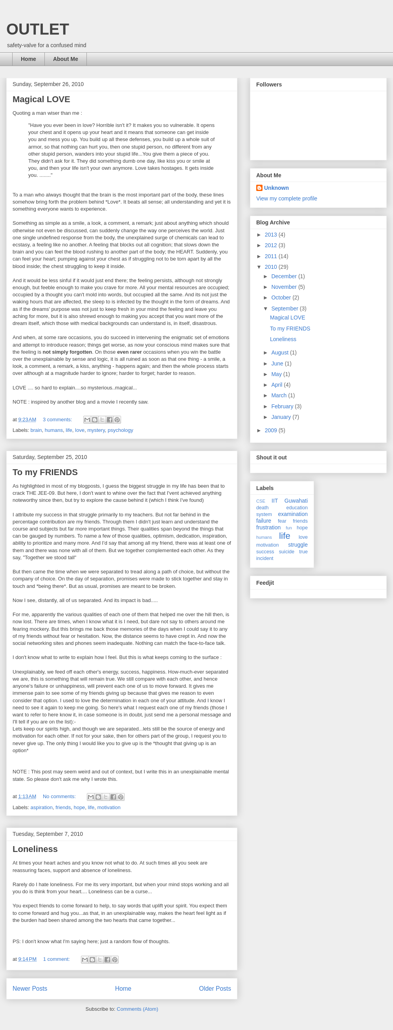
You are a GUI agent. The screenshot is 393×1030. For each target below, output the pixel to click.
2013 (272, 234)
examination (293, 514)
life (69, 430)
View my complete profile (286, 198)
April (277, 385)
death (262, 507)
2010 (272, 267)
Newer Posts (30, 988)
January (281, 417)
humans (54, 430)
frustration (268, 527)
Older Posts (215, 988)
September (285, 308)
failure (263, 521)
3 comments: (58, 419)
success (265, 551)
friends (63, 807)
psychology (120, 430)
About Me (65, 59)
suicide (286, 551)
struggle (298, 545)
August (280, 352)
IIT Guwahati (290, 501)
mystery (96, 430)
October (281, 297)
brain (36, 430)
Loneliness (35, 849)
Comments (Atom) (137, 1009)
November (284, 287)
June (278, 363)
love (79, 430)
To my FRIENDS (45, 472)
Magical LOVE (41, 99)
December (284, 276)
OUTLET (37, 29)
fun (289, 527)
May (277, 374)
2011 (272, 256)
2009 (272, 430)
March (279, 395)
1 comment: (57, 959)
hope (79, 807)
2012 (272, 245)
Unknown (276, 188)
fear (282, 521)
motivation (108, 807)
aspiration (42, 807)
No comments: (60, 796)
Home (28, 59)
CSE (260, 501)
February (283, 406)
